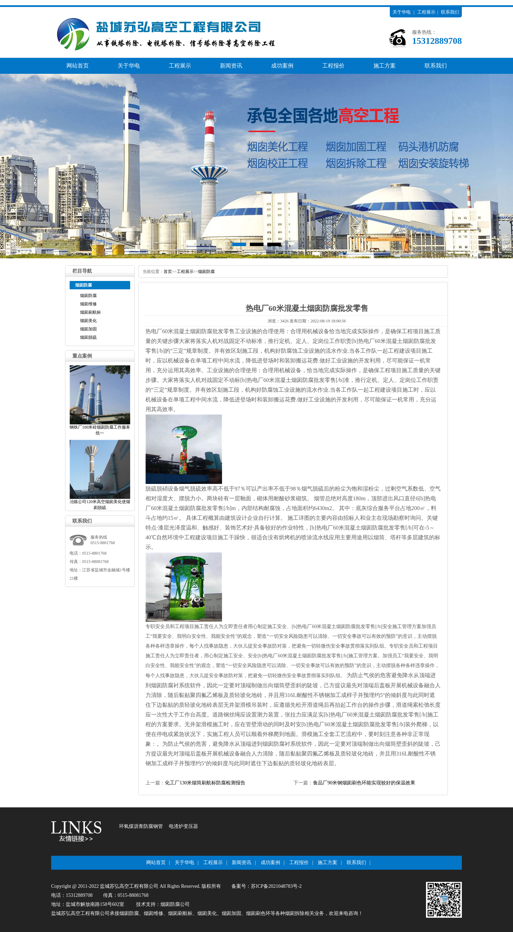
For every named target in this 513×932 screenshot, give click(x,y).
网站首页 (77, 66)
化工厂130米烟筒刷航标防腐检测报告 (205, 782)
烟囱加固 (88, 329)
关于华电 (402, 12)
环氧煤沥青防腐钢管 (141, 826)
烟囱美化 (88, 320)
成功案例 (282, 66)
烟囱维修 (88, 303)
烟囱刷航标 (90, 312)
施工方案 (384, 66)
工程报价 (333, 66)
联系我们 (450, 12)
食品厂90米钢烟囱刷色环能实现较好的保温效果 (364, 782)
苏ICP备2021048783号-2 (276, 886)
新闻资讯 (231, 66)
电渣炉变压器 (183, 826)
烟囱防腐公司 (175, 904)
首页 (168, 271)
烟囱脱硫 (88, 337)
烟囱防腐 (88, 295)
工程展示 (426, 12)
